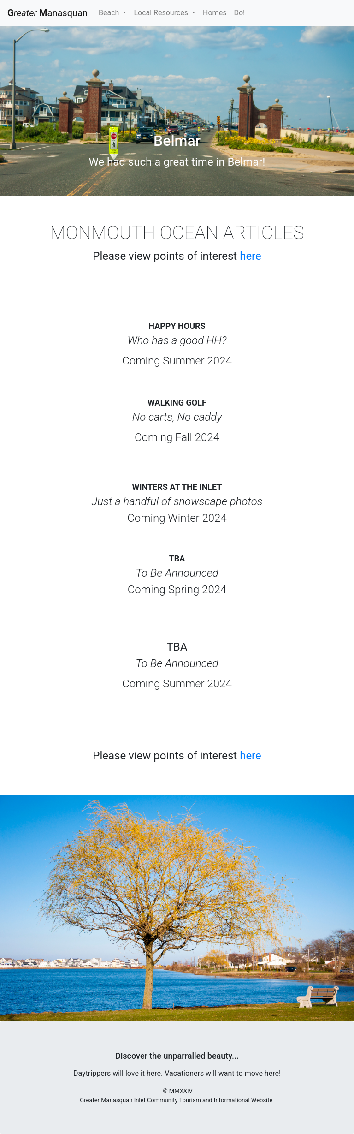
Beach (110, 12)
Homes (214, 12)
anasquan (47, 12)
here (250, 256)
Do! (239, 12)
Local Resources (162, 12)
